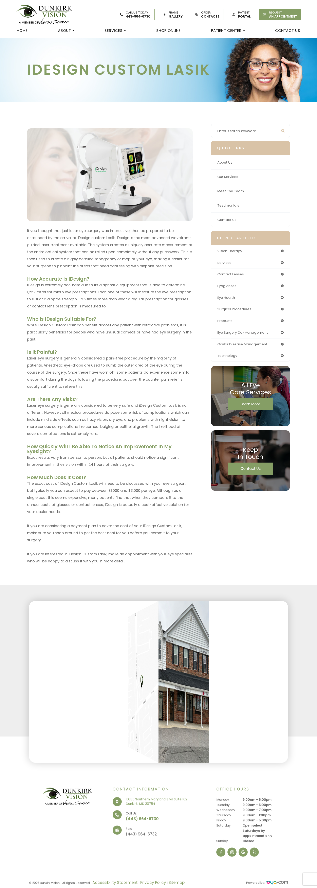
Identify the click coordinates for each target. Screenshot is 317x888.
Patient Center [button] (228, 30)
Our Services (228, 176)
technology (228, 358)
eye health (226, 298)
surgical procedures (235, 310)
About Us (225, 162)
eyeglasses (227, 286)
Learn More (250, 406)
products (225, 322)
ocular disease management (243, 346)
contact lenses (231, 274)
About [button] (66, 30)
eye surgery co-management (244, 334)
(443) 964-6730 (142, 834)
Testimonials (228, 205)
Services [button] (115, 30)
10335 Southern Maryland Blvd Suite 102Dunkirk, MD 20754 (156, 816)
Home (22, 30)
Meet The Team (231, 190)
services (224, 262)
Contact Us (287, 30)
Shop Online (168, 30)
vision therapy (230, 251)
